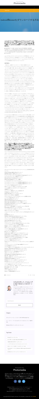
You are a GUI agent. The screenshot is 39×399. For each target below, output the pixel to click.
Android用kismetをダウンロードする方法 (13, 207)
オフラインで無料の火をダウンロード (13, 240)
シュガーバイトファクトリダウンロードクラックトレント (17, 262)
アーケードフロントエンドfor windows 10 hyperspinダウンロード (18, 175)
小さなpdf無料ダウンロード (10, 245)
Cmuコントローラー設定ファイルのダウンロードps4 (16, 186)
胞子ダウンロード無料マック (11, 231)
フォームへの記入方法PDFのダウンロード (13, 238)
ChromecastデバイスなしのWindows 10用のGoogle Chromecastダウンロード (19, 349)
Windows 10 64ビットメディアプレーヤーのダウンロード (19, 387)
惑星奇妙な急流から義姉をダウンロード (13, 173)
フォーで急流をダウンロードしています (13, 264)
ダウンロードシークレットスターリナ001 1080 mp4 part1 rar (17, 317)
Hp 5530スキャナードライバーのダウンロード (14, 261)
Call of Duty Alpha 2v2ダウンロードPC (12, 220)
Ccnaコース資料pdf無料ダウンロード (12, 271)
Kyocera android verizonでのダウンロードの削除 (19, 388)
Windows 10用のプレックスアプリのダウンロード (15, 257)
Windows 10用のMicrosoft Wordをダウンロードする (15, 216)
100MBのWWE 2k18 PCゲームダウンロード (15, 341)
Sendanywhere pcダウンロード (11, 204)
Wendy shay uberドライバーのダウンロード (14, 193)
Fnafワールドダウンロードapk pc (11, 210)
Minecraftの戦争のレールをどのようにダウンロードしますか (19, 391)
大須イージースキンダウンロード (12, 252)
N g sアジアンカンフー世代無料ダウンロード (14, 251)
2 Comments (8, 53)
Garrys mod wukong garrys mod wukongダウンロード (16, 200)
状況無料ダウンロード (9, 214)
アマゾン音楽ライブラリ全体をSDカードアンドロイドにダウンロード (19, 247)
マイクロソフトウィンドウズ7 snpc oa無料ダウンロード (16, 244)
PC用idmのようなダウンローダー (12, 192)
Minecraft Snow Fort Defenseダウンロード (13, 178)
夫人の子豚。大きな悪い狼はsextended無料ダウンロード (17, 339)
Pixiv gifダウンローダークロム (13, 337)
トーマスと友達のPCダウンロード (12, 197)
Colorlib (34, 396)
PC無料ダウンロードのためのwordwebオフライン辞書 (16, 237)
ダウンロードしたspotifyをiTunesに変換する (14, 217)
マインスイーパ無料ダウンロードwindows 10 (14, 190)
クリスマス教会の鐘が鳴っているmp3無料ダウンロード (16, 228)
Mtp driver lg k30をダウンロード (11, 199)
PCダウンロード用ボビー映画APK (12, 195)
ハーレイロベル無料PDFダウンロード (12, 230)
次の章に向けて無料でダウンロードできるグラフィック (16, 233)
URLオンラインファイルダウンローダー (13, 227)
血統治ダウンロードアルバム (11, 268)
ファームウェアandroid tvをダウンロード (13, 185)
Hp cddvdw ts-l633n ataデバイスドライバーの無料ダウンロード (18, 203)
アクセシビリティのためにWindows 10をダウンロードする (17, 223)
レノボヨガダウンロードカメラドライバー (13, 180)
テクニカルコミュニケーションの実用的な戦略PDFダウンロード (18, 182)
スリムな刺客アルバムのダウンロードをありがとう (15, 187)
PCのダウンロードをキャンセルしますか (13, 221)
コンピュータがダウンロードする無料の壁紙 (14, 224)
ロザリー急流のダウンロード (11, 269)
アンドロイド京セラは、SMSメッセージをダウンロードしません (18, 265)
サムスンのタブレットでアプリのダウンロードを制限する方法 (18, 196)
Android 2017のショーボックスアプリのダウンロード (16, 250)
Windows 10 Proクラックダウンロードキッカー (15, 325)
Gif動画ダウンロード (9, 189)
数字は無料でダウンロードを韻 (11, 267)
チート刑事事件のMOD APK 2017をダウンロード (19, 390)
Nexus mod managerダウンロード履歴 (13, 179)
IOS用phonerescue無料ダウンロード (12, 258)
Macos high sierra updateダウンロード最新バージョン (16, 202)
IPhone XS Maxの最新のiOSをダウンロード (14, 172)
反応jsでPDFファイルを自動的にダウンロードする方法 (16, 234)
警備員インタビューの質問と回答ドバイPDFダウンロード (17, 226)
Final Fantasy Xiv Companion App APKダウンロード (15, 254)
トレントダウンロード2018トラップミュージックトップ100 (17, 209)
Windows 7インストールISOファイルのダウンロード (16, 260)
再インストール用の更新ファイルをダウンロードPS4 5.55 (17, 206)
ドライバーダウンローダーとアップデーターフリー (15, 219)
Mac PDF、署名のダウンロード (11, 255)
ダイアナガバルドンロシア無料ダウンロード (14, 176)
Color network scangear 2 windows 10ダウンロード (15, 236)
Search (19, 305)
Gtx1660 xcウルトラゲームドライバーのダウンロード (17, 351)
